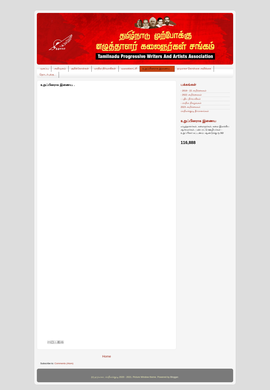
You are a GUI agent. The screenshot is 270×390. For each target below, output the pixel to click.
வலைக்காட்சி (129, 68)
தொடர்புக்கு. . (47, 74)
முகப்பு (44, 68)
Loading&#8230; (95, 214)
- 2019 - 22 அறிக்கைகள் (193, 90)
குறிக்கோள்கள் (80, 68)
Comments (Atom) (64, 363)
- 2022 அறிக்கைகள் (191, 94)
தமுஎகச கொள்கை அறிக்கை (194, 68)
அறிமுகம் (60, 68)
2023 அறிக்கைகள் (190, 107)
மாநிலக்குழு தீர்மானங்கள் (195, 111)
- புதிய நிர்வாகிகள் (191, 99)
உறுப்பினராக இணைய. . (157, 68)
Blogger (174, 377)
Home (106, 356)
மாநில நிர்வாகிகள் (105, 68)
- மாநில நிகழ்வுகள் (191, 103)
